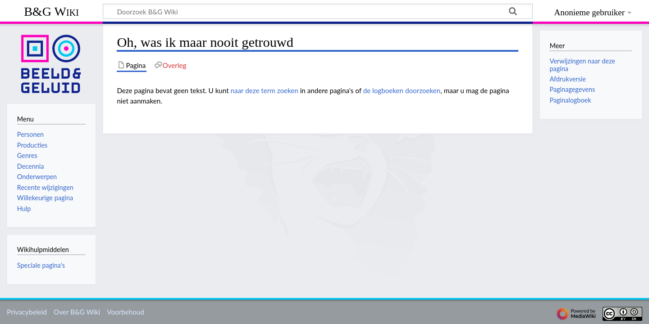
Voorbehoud (125, 312)
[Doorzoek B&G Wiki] (317, 11)
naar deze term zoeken (264, 90)
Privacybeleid (27, 312)
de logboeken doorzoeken (402, 90)
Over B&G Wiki (77, 312)
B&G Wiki (51, 11)
